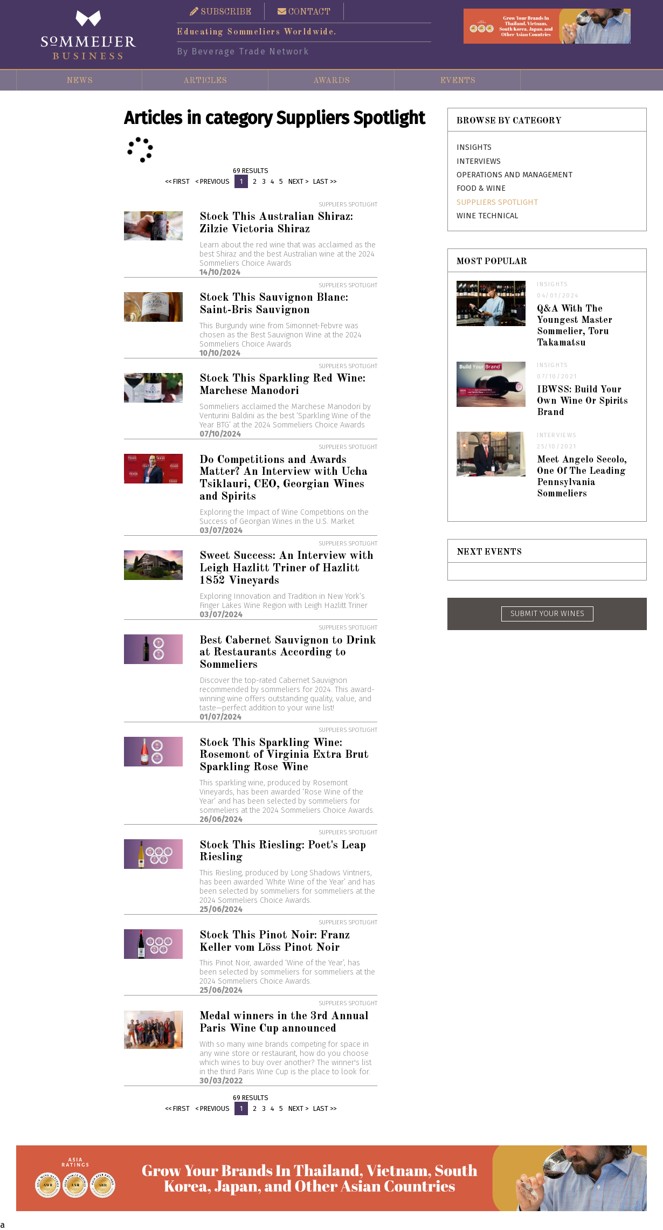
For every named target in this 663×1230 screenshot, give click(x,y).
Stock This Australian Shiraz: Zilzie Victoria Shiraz (276, 223)
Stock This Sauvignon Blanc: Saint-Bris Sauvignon (273, 304)
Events (457, 81)
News (79, 81)
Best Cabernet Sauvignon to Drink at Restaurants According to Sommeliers (287, 653)
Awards (331, 81)
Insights (474, 147)
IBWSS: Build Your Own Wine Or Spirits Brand (582, 401)
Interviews (479, 161)
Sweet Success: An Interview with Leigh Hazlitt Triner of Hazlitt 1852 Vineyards (286, 568)
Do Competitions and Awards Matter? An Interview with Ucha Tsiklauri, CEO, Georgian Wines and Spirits (283, 478)
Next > (298, 181)
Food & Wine (481, 188)
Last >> (324, 181)
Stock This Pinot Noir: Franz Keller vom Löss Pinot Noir (274, 941)
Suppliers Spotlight (497, 202)
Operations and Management (514, 174)
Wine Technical (487, 215)
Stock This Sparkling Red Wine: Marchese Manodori (282, 385)
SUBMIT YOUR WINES (547, 613)
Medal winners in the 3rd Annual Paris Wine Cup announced (284, 1022)
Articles (205, 81)
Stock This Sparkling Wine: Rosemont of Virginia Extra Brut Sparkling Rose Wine (284, 755)
